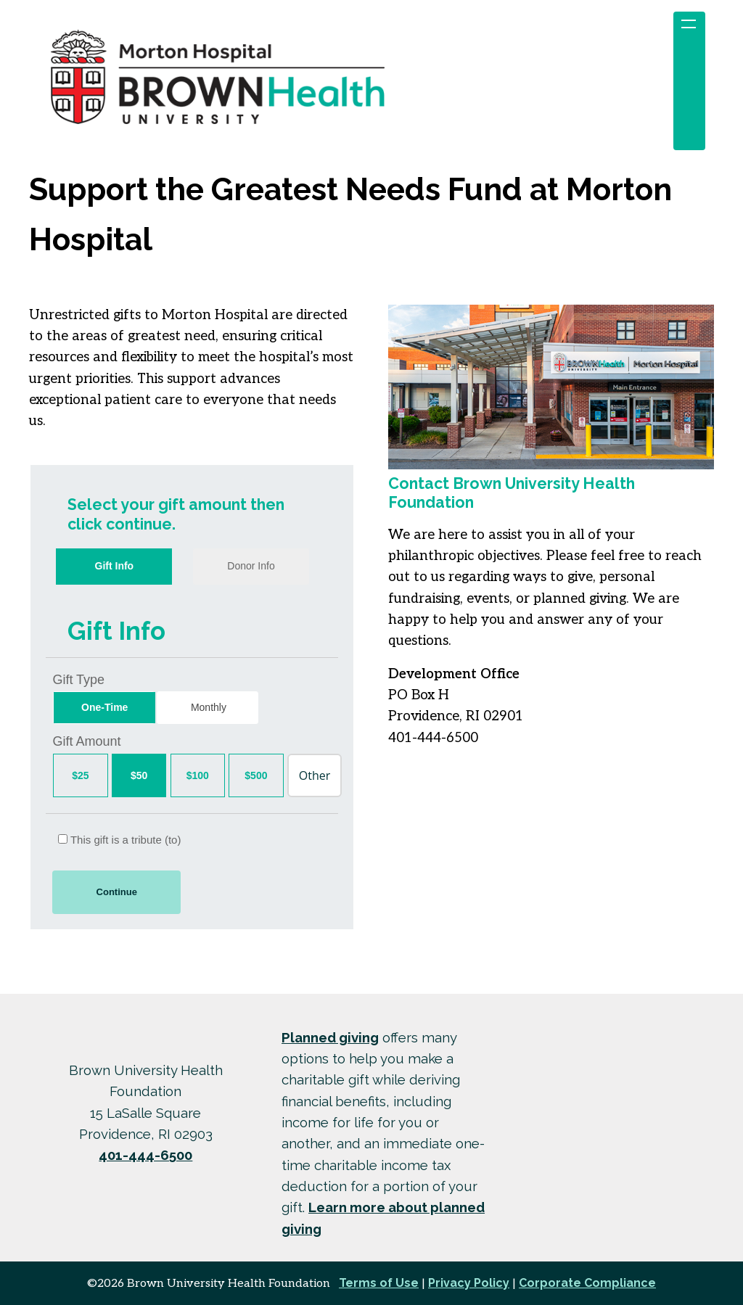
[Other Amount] (314, 775)
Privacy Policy (468, 1283)
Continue (117, 891)
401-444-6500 (145, 1155)
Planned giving (330, 1037)
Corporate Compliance (587, 1283)
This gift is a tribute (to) (119, 839)
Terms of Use (379, 1283)
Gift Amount (86, 741)
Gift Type (78, 679)
